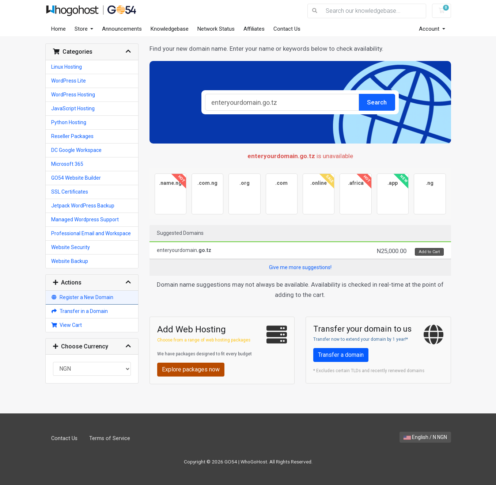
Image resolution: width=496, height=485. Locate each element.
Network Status (216, 29)
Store (82, 29)
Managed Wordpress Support (85, 219)
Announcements (122, 29)
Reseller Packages (72, 136)
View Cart (66, 325)
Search (377, 102)
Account (430, 29)
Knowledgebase (170, 29)
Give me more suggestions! (300, 267)
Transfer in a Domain (79, 311)
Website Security (70, 247)
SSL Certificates (69, 192)
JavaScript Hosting (73, 108)
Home (58, 29)
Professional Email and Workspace (91, 233)
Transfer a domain (341, 354)
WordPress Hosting (73, 95)
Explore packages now (191, 369)
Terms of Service (109, 438)
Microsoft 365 (67, 164)
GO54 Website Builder (76, 178)
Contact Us (286, 29)
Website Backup (69, 261)
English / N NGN (425, 437)
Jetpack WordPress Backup (82, 206)
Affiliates (254, 29)
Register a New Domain (82, 297)
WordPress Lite (68, 81)
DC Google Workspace (76, 150)
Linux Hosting (66, 67)
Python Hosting (68, 122)
